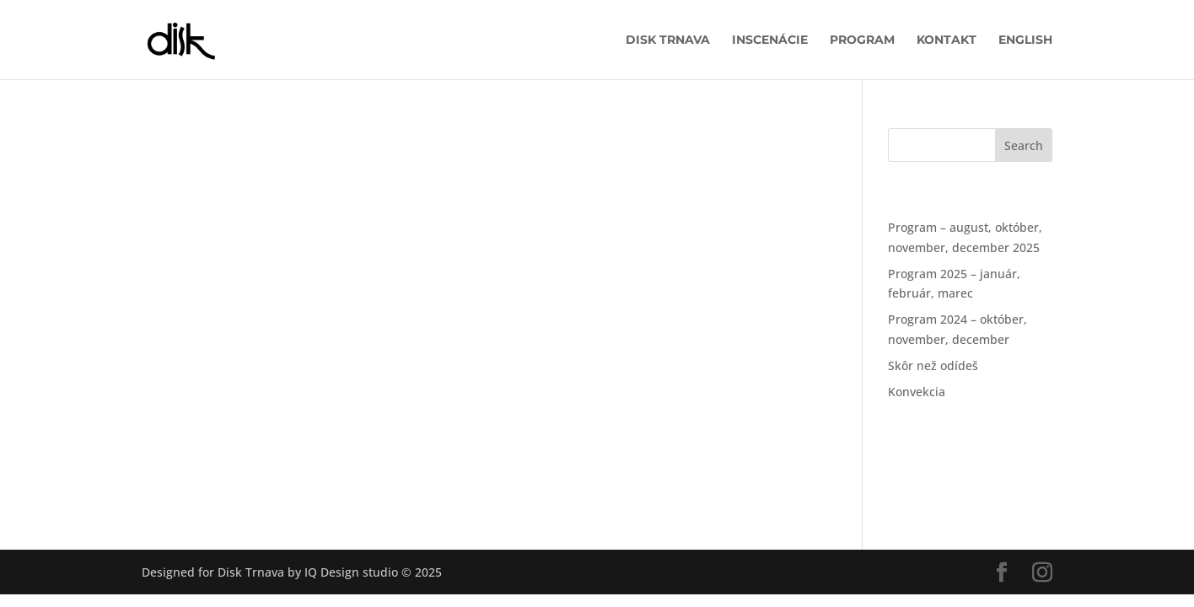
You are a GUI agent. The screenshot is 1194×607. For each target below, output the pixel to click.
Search (1023, 145)
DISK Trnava (668, 40)
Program (862, 40)
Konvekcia (916, 392)
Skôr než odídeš (933, 365)
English (1025, 40)
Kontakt (946, 40)
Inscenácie (770, 40)
